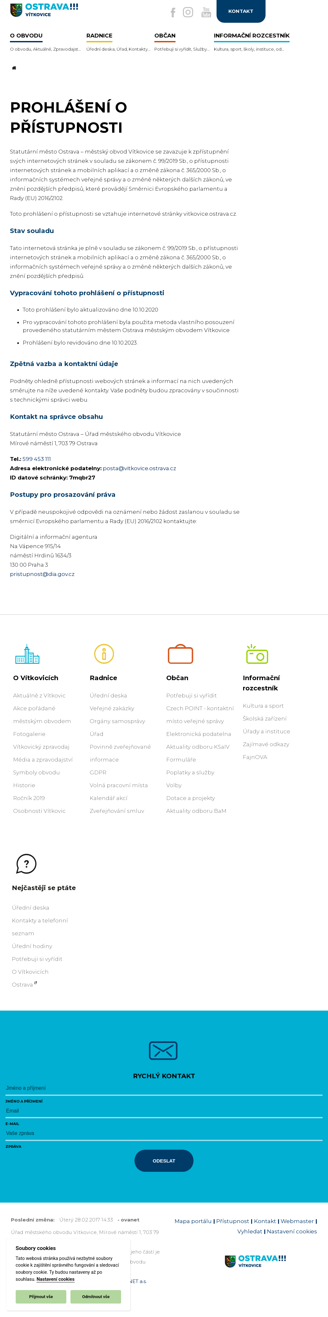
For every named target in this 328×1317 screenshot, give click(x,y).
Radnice (103, 678)
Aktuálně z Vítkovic (39, 695)
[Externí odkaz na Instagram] (185, 12)
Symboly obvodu (36, 772)
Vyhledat (249, 1231)
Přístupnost (232, 1221)
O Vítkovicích (35, 678)
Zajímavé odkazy (266, 744)
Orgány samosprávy (117, 721)
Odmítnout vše (96, 1296)
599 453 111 (36, 459)
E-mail (12, 1123)
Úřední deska (108, 695)
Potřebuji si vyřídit (191, 695)
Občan (177, 678)
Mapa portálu (193, 1221)
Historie (24, 785)
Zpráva (13, 1146)
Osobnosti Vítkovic (39, 811)
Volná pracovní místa (119, 785)
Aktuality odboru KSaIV (198, 747)
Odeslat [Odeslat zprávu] (164, 1160)
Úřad (96, 734)
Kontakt (265, 1221)
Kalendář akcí (108, 798)
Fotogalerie (29, 734)
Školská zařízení (265, 718)
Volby (174, 785)
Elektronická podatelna (198, 734)
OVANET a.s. (132, 1281)
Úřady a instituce (266, 731)
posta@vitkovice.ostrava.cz (139, 468)
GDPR (98, 772)
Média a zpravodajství (43, 759)
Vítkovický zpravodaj (41, 747)
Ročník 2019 (29, 798)
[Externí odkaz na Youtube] (205, 12)
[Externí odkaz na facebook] (168, 13)
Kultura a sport (263, 706)
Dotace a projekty (190, 798)
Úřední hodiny (32, 946)
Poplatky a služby (190, 772)
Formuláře (181, 759)
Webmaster (297, 1221)
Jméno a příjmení (24, 1101)
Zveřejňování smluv (117, 811)
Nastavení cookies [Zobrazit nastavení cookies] (292, 1231)
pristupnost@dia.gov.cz (42, 574)
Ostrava (22, 984)
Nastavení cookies (55, 1279)
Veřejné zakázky (112, 708)
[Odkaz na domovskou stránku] (13, 68)
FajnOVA (255, 757)
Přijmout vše (41, 1296)
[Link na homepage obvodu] (271, 1269)
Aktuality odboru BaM (196, 811)
